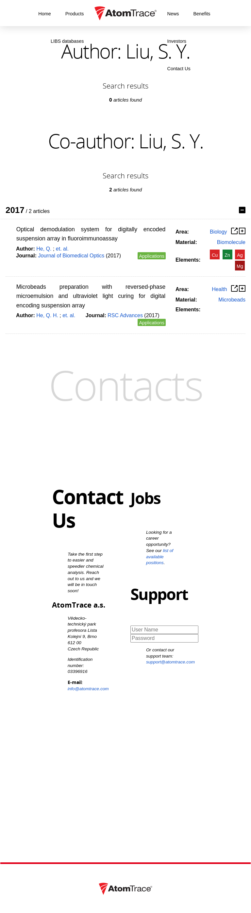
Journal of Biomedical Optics (71, 255)
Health (219, 289)
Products (74, 13)
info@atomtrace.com (88, 688)
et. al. (62, 249)
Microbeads (231, 299)
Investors (176, 41)
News (173, 13)
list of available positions (159, 556)
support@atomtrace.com (170, 662)
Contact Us (179, 68)
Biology (218, 232)
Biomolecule (231, 242)
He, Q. (43, 249)
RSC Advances (125, 315)
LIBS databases (67, 41)
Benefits (201, 13)
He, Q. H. (47, 315)
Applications (151, 256)
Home (44, 13)
